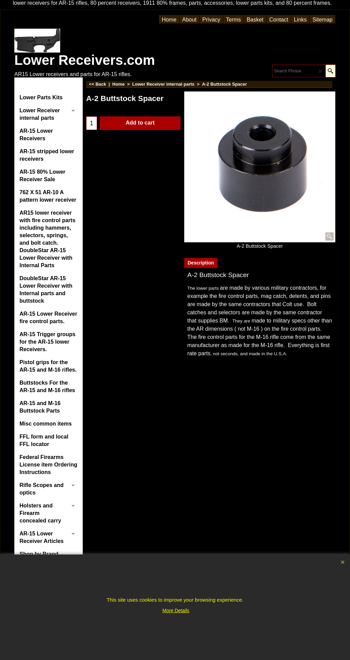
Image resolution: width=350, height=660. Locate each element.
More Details (175, 610)
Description (201, 263)
